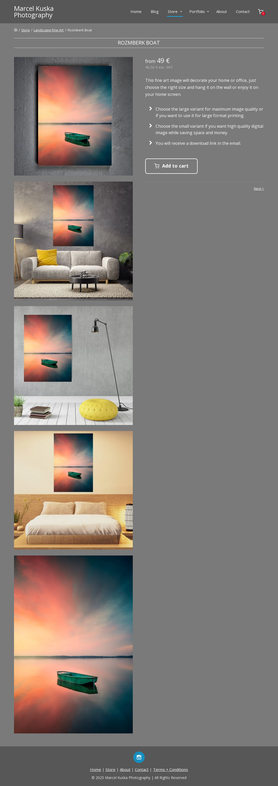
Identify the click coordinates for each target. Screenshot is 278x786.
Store (173, 11)
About (221, 11)
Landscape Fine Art (49, 30)
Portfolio (197, 11)
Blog (155, 11)
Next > (259, 188)
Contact (243, 11)
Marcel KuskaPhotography (34, 11)
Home (136, 11)
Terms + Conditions (170, 769)
